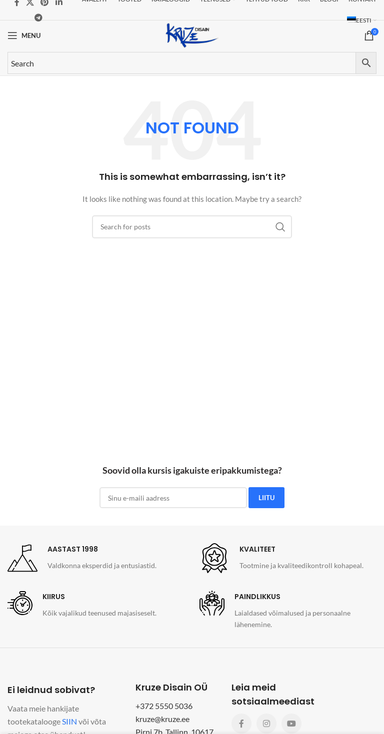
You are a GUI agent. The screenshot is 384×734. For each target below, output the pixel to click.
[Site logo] (192, 34)
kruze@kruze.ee (163, 719)
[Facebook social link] (242, 724)
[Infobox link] (82, 558)
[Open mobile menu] (24, 35)
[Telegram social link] (38, 17)
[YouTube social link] (292, 724)
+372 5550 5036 (164, 706)
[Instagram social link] (266, 724)
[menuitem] (361, 20)
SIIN (69, 721)
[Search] (192, 226)
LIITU (266, 498)
